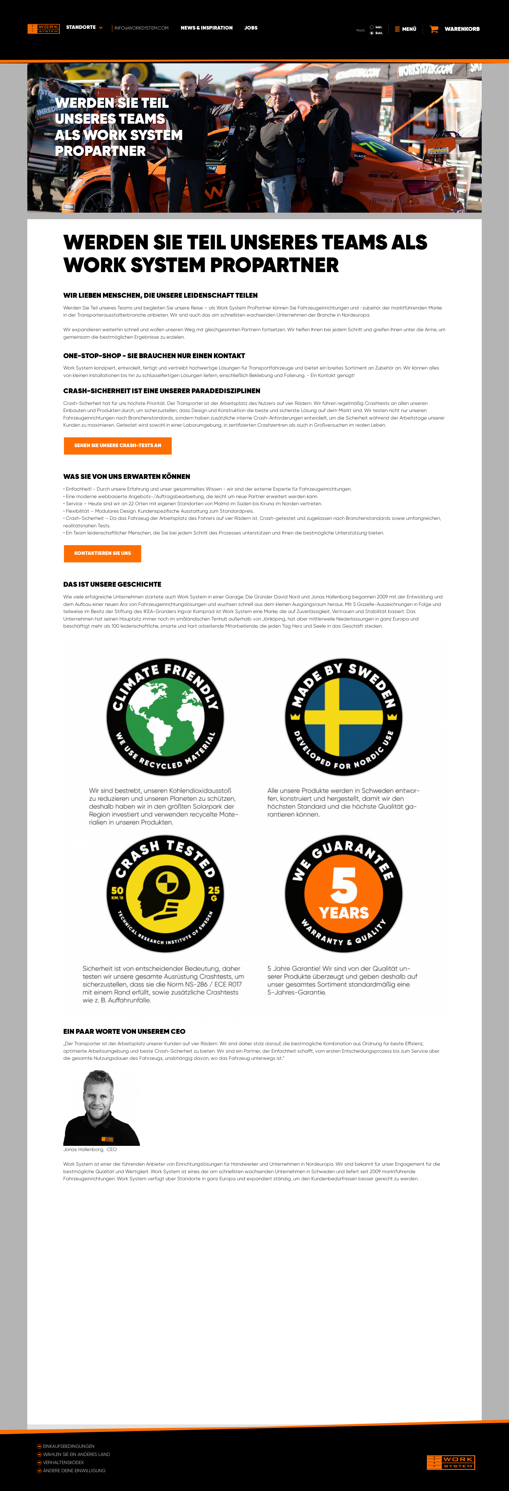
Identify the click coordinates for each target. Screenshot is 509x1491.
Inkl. (379, 9)
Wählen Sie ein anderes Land (76, 1454)
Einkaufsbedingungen (68, 1446)
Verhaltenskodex (63, 1462)
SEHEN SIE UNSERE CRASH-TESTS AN (117, 445)
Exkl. (379, 15)
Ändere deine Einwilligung (74, 1470)
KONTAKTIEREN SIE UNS (102, 553)
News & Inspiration (207, 10)
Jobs (251, 10)
